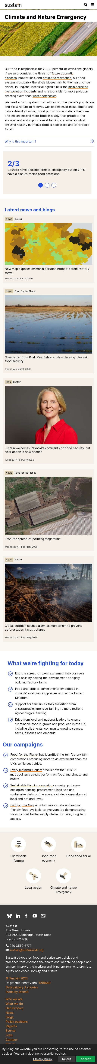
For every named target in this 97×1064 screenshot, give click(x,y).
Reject (66, 1059)
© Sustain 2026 (17, 978)
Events (10, 1030)
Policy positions (17, 1021)
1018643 (45, 983)
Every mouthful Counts (26, 770)
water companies (44, 96)
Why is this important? (49, 141)
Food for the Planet (25, 291)
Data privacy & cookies (22, 987)
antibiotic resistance (57, 78)
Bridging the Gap (22, 805)
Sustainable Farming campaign (31, 785)
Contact (11, 1039)
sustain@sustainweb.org (26, 950)
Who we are (14, 999)
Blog (8, 382)
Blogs (9, 1017)
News (9, 219)
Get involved (14, 1008)
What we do (14, 1003)
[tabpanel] (47, 168)
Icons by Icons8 (17, 992)
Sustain (18, 219)
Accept (86, 1059)
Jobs (9, 1035)
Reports (11, 1026)
